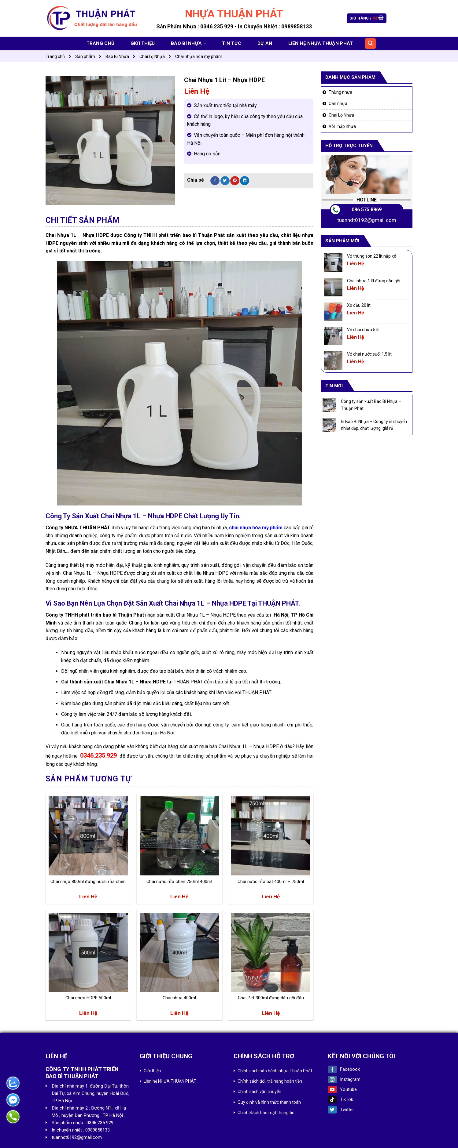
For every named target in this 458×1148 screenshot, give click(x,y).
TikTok (340, 1099)
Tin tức (231, 43)
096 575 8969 (367, 209)
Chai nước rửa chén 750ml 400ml (179, 881)
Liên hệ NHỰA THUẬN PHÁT (320, 43)
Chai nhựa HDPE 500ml (88, 998)
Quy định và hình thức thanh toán (269, 1102)
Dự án (264, 43)
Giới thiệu (143, 43)
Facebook (344, 1069)
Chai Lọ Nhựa (152, 56)
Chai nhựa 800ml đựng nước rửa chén (88, 881)
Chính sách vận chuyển (259, 1091)
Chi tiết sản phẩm (83, 220)
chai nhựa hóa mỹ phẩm (256, 528)
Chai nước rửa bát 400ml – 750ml (271, 881)
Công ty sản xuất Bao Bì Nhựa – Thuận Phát (371, 405)
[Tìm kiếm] (370, 43)
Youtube (342, 1089)
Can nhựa (338, 103)
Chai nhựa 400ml (179, 998)
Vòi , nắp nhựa (342, 126)
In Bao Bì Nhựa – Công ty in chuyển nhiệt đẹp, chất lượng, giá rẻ (374, 425)
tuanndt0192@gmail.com (366, 220)
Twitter (341, 1109)
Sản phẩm (85, 56)
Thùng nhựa (340, 92)
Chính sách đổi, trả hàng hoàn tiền (270, 1081)
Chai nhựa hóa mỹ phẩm (198, 56)
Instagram (344, 1079)
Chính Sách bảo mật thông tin (266, 1112)
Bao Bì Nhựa (188, 43)
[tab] (83, 220)
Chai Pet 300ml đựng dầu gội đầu (271, 998)
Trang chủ (101, 43)
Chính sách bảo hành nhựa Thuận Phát (275, 1070)
